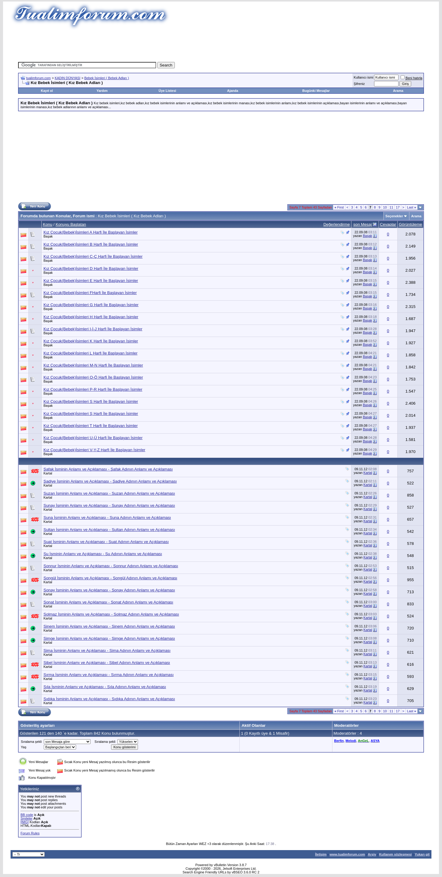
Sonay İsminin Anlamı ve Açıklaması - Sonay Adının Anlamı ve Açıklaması (109, 590)
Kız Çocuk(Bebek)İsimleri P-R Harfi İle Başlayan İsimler (92, 389)
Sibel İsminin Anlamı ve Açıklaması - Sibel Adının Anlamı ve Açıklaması (106, 662)
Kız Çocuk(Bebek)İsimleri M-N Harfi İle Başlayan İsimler (93, 365)
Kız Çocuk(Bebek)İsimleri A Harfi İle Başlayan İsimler (90, 232)
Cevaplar (388, 224)
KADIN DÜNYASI (67, 78)
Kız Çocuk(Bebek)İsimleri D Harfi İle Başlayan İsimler (90, 268)
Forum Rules (30, 833)
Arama (398, 90)
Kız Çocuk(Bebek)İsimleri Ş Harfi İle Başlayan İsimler (90, 413)
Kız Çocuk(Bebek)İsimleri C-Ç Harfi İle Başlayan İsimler (93, 256)
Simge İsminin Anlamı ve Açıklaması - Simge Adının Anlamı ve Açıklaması (109, 638)
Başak (48, 236)
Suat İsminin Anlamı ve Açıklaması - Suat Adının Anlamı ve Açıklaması (106, 541)
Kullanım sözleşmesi (395, 854)
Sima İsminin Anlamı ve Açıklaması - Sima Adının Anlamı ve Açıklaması (107, 650)
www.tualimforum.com (347, 854)
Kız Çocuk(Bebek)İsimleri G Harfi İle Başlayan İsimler (91, 305)
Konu (47, 224)
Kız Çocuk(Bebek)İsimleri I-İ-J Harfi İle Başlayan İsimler (92, 329)
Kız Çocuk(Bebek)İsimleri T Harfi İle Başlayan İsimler (90, 425)
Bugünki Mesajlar (316, 90)
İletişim (321, 854)
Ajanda (232, 90)
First (339, 207)
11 (391, 207)
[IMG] (25, 822)
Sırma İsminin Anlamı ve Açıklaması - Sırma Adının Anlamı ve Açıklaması (108, 674)
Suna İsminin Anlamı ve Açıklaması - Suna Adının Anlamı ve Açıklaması (107, 517)
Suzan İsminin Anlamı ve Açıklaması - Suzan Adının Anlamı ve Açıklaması (109, 493)
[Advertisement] (221, 43)
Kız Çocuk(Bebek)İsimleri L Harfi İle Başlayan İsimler (90, 353)
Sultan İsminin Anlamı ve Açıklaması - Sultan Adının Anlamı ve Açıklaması (109, 529)
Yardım (102, 90)
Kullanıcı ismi (363, 77)
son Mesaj (362, 224)
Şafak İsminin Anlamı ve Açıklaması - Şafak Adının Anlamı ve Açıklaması (108, 469)
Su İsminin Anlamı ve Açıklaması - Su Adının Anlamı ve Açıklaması (102, 554)
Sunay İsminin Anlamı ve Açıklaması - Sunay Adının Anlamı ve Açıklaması (109, 505)
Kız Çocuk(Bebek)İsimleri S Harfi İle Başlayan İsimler (90, 401)
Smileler (27, 818)
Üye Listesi (167, 90)
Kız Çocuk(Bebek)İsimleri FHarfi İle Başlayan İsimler (90, 292)
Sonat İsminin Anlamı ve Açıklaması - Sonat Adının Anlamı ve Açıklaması (108, 602)
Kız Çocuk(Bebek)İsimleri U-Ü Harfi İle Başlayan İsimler (93, 437)
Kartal (47, 473)
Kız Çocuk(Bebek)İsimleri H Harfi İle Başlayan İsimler (90, 317)
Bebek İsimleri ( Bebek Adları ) (106, 78)
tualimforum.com (38, 78)
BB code (27, 815)
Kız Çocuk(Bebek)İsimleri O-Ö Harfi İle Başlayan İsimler (93, 377)
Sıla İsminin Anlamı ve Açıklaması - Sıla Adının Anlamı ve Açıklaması (104, 686)
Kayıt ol (47, 90)
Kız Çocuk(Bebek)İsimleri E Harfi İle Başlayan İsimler (90, 280)
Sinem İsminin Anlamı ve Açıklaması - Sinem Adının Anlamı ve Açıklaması (109, 626)
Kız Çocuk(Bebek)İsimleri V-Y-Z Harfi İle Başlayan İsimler (94, 450)
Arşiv (372, 854)
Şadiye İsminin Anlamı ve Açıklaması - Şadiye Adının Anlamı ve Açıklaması (110, 481)
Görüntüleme (410, 224)
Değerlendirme (336, 224)
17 (397, 207)
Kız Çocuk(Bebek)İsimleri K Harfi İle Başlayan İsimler (90, 341)
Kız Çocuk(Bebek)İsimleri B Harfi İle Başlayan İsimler (90, 244)
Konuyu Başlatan (71, 224)
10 (385, 207)
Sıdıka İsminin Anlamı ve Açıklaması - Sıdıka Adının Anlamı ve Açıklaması (109, 699)
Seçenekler (394, 216)
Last (411, 207)
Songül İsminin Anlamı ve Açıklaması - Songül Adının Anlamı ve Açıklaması (110, 578)
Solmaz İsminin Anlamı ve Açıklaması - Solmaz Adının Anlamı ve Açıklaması (111, 614)
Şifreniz (359, 84)
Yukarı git (422, 854)
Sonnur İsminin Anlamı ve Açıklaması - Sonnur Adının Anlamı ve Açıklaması (110, 566)
